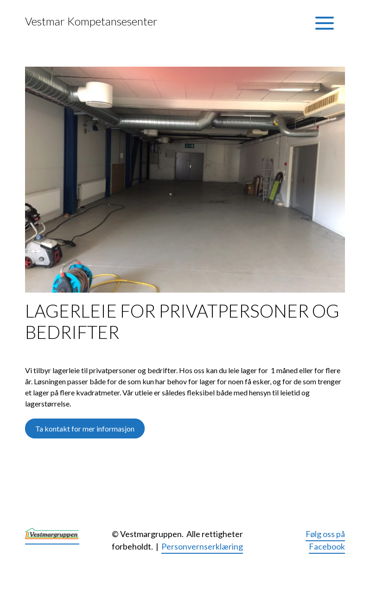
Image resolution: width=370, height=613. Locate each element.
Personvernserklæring (202, 546)
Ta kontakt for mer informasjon (84, 428)
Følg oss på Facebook (325, 540)
